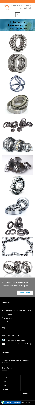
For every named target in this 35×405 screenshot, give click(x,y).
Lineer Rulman (6, 362)
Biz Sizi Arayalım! (25, 292)
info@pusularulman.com (11, 322)
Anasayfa (9, 28)
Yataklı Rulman (15, 360)
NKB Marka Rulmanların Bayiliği (16, 340)
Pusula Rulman (6, 360)
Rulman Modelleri (25, 360)
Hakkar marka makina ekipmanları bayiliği (19, 344)
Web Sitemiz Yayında (13, 335)
